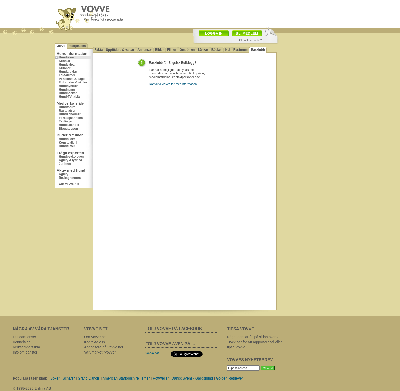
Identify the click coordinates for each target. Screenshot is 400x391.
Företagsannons (71, 118)
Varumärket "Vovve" (100, 352)
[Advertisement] (311, 67)
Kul (227, 50)
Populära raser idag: (30, 378)
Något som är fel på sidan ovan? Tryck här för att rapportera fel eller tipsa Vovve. (254, 342)
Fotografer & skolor (73, 82)
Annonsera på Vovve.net (103, 347)
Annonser (145, 50)
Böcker (216, 50)
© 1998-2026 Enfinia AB (32, 388)
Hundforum (67, 107)
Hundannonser (70, 114)
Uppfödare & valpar (120, 50)
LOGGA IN (214, 33)
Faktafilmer (67, 75)
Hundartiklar (68, 71)
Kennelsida (21, 342)
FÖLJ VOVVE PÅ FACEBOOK (173, 328)
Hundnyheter (68, 86)
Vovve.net (152, 353)
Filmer (171, 50)
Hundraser (66, 57)
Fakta (99, 50)
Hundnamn (67, 89)
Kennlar (64, 61)
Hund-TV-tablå (69, 96)
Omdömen (187, 50)
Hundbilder (67, 139)
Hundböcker (68, 93)
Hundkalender (69, 125)
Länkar (203, 50)
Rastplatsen (77, 46)
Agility (63, 174)
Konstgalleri (68, 142)
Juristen (65, 164)
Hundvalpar (67, 64)
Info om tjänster (25, 352)
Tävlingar (65, 121)
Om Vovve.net (69, 184)
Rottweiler (161, 378)
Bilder (159, 50)
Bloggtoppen (68, 128)
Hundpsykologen (71, 156)
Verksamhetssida (26, 347)
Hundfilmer (67, 146)
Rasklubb (258, 50)
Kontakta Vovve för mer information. (173, 84)
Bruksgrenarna (70, 178)
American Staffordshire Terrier (126, 378)
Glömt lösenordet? (250, 40)
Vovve (60, 46)
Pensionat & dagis (72, 79)
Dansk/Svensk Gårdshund (192, 378)
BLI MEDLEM (247, 33)
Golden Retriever (229, 378)
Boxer (55, 378)
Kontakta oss (94, 342)
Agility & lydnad (70, 160)
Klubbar (64, 68)
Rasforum (240, 50)
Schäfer (68, 378)
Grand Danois (89, 378)
